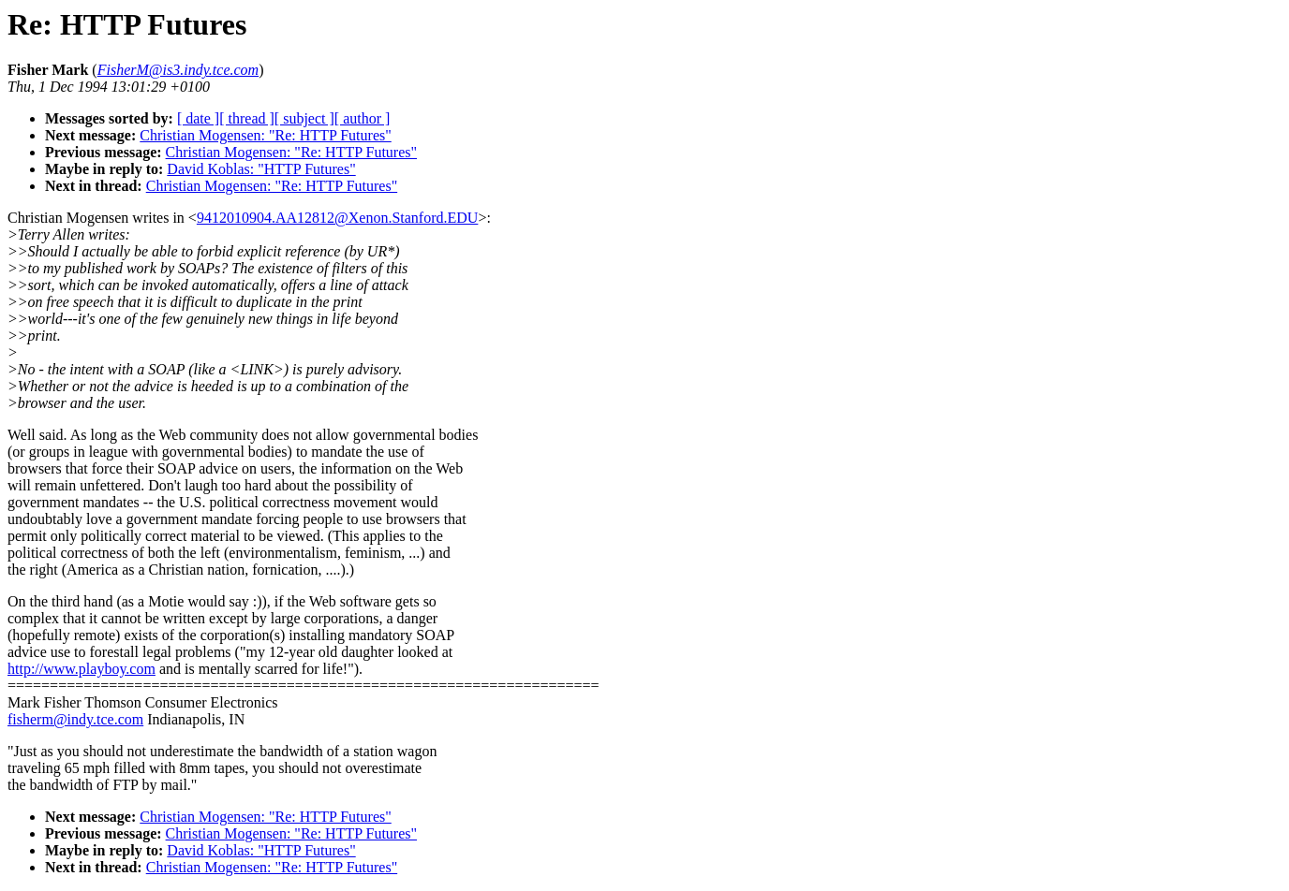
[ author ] (362, 118)
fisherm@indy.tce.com (75, 719)
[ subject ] (304, 118)
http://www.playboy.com (81, 669)
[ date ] (198, 118)
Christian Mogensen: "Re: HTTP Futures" (265, 135)
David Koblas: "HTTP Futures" (261, 169)
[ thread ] (246, 118)
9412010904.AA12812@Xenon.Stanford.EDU (337, 218)
